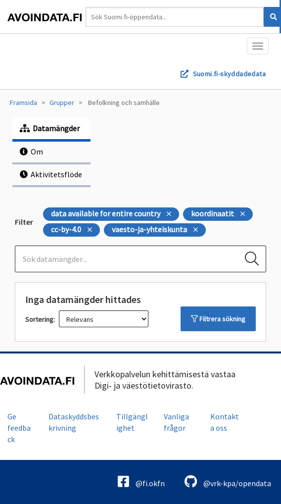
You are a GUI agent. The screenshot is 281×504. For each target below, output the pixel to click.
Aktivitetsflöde (51, 174)
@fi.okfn (141, 481)
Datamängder (50, 128)
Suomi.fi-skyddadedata (229, 73)
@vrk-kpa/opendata (228, 481)
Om (31, 151)
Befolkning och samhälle (124, 102)
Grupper (61, 102)
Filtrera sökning (218, 318)
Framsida (23, 102)
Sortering (39, 319)
